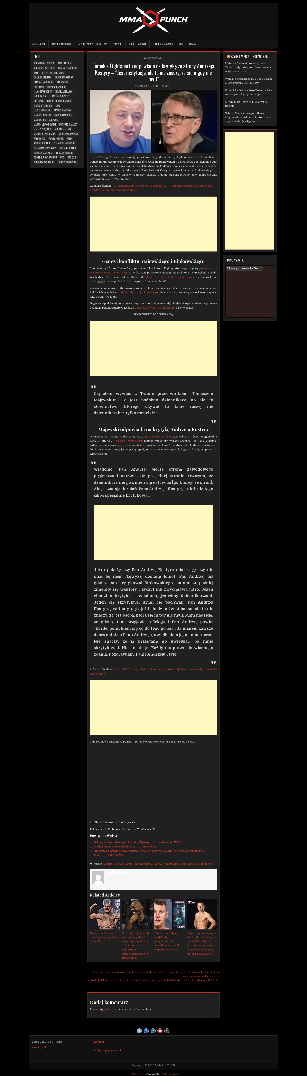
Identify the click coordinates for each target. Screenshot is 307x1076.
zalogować (110, 1009)
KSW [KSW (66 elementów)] (58, 106)
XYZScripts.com (169, 1074)
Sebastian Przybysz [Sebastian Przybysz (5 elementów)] (45, 148)
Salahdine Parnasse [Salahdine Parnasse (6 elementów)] (64, 143)
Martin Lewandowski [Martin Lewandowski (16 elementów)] (45, 124)
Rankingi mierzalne (61, 44)
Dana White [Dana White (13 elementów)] (62, 82)
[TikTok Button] (166, 1030)
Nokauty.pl (39, 1047)
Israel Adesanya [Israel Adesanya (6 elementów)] (63, 91)
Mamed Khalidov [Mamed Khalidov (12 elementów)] (62, 110)
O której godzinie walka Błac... (244, 268)
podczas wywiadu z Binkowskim (155, 307)
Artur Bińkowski (135, 863)
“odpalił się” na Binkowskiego (138, 292)
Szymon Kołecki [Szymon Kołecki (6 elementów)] (68, 148)
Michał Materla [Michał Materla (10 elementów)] (63, 129)
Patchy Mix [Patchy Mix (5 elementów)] (39, 138)
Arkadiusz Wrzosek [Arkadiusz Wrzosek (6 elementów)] (44, 68)
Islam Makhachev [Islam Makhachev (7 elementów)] (43, 91)
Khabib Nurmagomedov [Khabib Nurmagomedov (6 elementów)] (59, 101)
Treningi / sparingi (163, 44)
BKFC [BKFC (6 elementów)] (36, 73)
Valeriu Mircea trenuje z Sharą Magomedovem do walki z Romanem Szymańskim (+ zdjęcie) (248, 117)
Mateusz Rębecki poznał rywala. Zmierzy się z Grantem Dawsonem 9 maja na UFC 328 (248, 67)
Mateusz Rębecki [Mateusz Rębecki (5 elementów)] (42, 129)
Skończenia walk (137, 44)
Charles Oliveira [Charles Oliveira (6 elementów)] (42, 77)
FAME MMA (154, 863)
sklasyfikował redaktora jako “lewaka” (171, 277)
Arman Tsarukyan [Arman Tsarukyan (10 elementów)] (67, 68)
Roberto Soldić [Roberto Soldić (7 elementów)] (42, 143)
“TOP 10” (118, 44)
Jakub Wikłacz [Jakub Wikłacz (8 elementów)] (41, 96)
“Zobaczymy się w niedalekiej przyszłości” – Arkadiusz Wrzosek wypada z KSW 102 (167, 941)
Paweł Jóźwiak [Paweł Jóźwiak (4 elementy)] (56, 138)
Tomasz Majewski (174, 863)
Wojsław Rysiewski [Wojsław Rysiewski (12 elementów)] (44, 162)
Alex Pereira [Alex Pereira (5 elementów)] (64, 63)
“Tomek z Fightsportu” (128, 440)
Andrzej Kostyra (113, 863)
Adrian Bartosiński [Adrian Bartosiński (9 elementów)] (44, 63)
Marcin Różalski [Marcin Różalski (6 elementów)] (42, 115)
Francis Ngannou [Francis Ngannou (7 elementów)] (56, 87)
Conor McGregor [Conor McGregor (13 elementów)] (64, 77)
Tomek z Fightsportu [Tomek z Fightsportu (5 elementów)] (45, 157)
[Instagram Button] (153, 1030)
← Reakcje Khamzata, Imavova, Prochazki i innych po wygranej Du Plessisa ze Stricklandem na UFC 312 (152, 980)
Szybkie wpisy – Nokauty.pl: (249, 56)
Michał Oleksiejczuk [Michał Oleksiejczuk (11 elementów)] (44, 134)
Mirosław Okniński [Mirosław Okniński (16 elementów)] (69, 134)
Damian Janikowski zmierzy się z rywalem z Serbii (104, 937)
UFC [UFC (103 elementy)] (62, 157)
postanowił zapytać (158, 436)
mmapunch (143, 86)
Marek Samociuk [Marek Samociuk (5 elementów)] (63, 115)
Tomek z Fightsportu (200, 863)
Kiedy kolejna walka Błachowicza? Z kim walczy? (126, 846)
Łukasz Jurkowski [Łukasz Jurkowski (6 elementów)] (67, 162)
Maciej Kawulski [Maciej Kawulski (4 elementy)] (42, 110)
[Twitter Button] (139, 1030)
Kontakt (193, 44)
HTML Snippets (137, 1074)
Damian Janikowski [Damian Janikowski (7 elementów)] (43, 82)
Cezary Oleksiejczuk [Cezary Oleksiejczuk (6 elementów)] (53, 73)
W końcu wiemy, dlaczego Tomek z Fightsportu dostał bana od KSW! (137, 842)
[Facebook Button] (146, 1030)
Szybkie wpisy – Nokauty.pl (93, 44)
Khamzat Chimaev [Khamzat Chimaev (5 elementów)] (43, 106)
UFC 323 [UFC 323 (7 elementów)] (72, 157)
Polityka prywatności (107, 1050)
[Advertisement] (153, 224)
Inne (181, 44)
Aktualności (38, 44)
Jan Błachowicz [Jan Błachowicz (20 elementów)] (60, 96)
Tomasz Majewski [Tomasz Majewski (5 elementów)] (43, 153)
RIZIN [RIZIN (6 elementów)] (69, 138)
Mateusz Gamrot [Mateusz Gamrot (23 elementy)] (68, 124)
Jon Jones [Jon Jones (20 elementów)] (39, 101)
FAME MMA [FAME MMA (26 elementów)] (39, 87)
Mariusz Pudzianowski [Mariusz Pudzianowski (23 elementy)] (46, 120)
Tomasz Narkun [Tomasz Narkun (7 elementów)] (64, 153)
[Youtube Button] (160, 1030)
